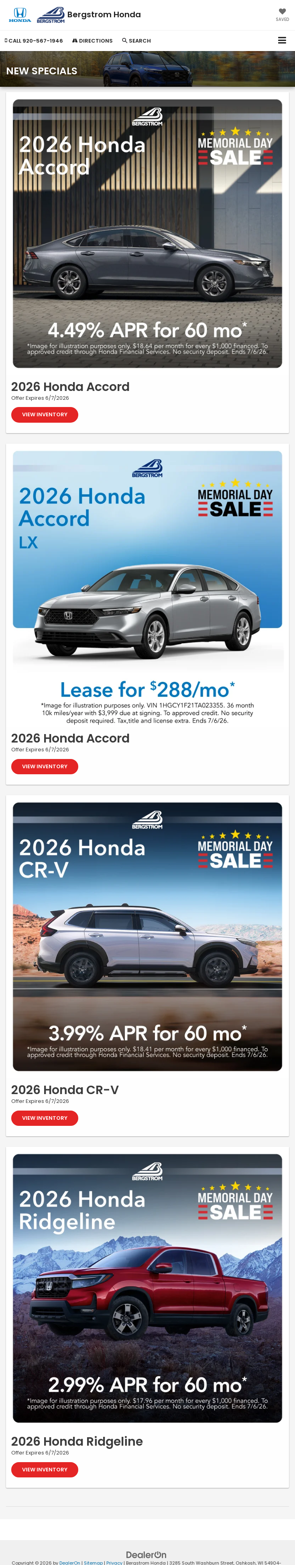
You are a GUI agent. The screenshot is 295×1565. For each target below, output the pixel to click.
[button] (34, 40)
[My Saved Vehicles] (282, 16)
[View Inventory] (147, 233)
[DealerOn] (146, 1555)
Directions (92, 41)
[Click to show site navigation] (282, 41)
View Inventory (44, 414)
